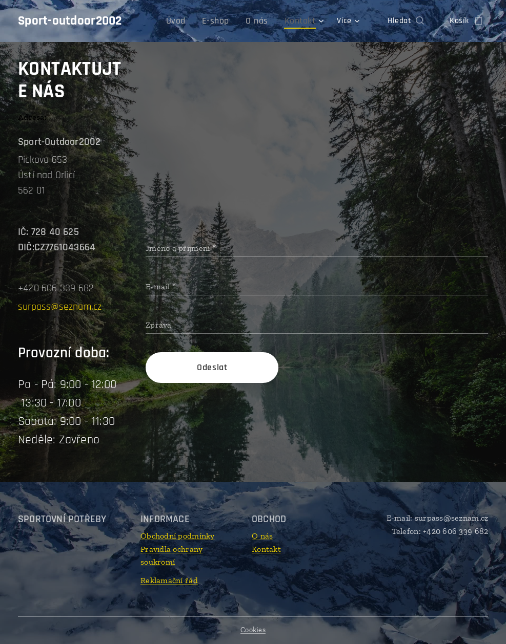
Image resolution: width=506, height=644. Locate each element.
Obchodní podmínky (177, 536)
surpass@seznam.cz (60, 306)
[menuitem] (188, 21)
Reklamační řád (169, 580)
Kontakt (266, 549)
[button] (406, 21)
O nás (262, 536)
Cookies (253, 630)
